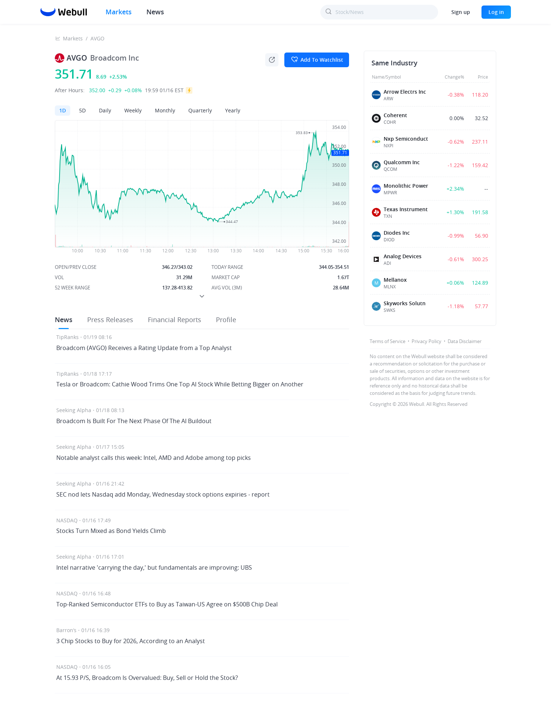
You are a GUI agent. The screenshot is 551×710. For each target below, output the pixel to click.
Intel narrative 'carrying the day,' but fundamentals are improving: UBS (154, 567)
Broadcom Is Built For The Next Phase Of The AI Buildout (133, 421)
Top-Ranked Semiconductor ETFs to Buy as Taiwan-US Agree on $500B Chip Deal (167, 604)
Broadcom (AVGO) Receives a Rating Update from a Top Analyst (144, 348)
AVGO (97, 38)
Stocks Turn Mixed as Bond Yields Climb (111, 531)
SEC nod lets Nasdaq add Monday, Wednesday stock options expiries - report (163, 494)
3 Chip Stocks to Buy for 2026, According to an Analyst (130, 641)
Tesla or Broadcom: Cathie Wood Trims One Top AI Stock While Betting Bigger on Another (179, 384)
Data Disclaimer (464, 341)
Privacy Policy (426, 341)
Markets (119, 11)
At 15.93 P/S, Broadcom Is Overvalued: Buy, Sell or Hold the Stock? (147, 678)
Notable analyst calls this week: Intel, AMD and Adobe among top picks (153, 458)
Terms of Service (387, 341)
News (155, 11)
